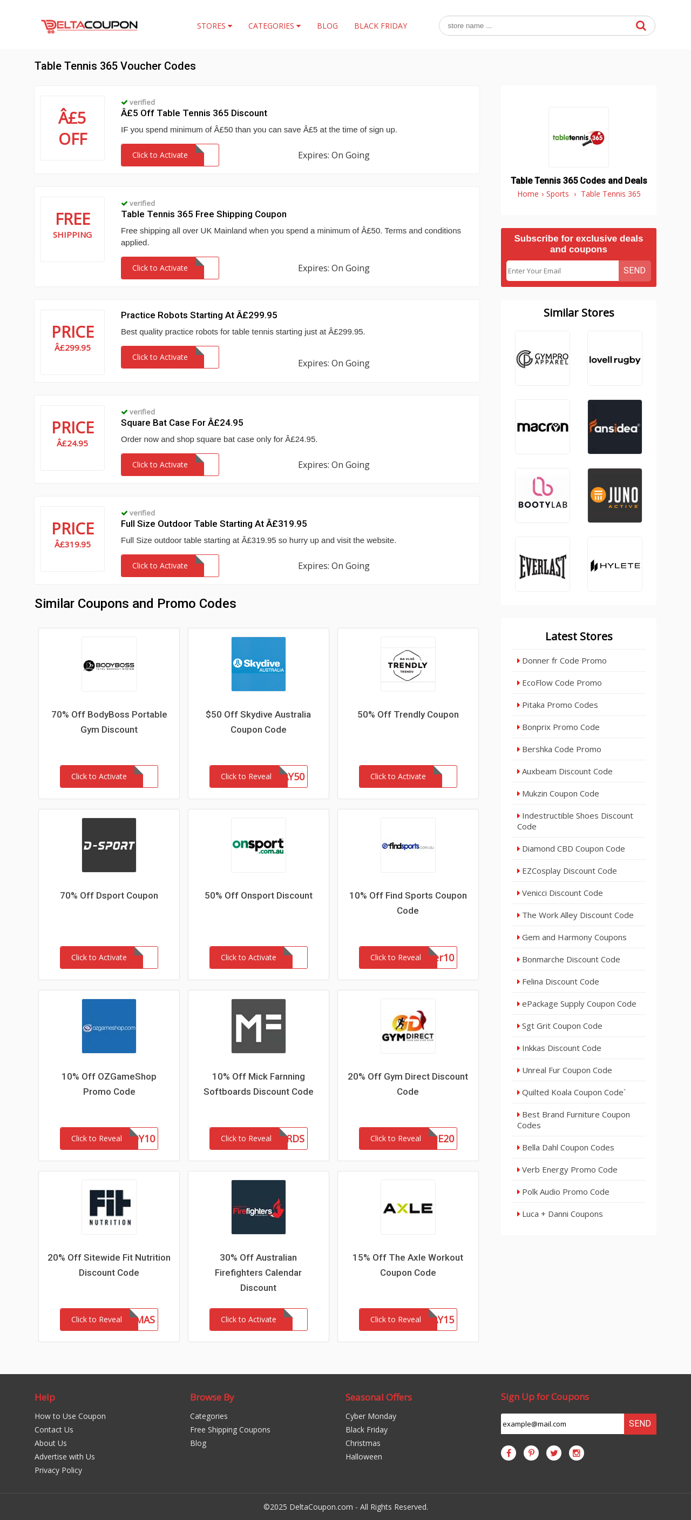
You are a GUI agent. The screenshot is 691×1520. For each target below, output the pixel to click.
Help (45, 1397)
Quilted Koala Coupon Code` (571, 1092)
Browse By (212, 1397)
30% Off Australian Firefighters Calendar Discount (258, 1272)
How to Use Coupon (70, 1416)
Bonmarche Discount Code (568, 959)
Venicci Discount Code (560, 892)
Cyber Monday (371, 1416)
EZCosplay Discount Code (567, 870)
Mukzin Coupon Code (558, 793)
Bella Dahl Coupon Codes (565, 1147)
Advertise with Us (65, 1456)
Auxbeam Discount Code (565, 771)
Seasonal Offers (379, 1397)
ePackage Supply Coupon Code (576, 1003)
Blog (198, 1443)
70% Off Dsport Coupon (109, 895)
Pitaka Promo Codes (557, 704)
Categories (209, 1416)
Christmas (363, 1443)
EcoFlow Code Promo (559, 682)
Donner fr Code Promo (562, 660)
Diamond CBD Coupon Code (571, 848)
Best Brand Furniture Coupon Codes (573, 1119)
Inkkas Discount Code (559, 1047)
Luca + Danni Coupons (560, 1213)
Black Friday (367, 1429)
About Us (51, 1443)
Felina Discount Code (558, 981)
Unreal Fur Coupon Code (564, 1069)
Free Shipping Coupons (230, 1429)
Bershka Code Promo (559, 749)
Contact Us (54, 1429)
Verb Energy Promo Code (567, 1169)
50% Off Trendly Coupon (408, 714)
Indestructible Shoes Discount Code (575, 821)
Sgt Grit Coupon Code (559, 1025)
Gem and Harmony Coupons (572, 937)
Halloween (364, 1456)
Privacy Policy (58, 1470)
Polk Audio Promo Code (563, 1191)
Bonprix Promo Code (558, 726)
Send (635, 270)
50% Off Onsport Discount (259, 895)
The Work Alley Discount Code (575, 914)
